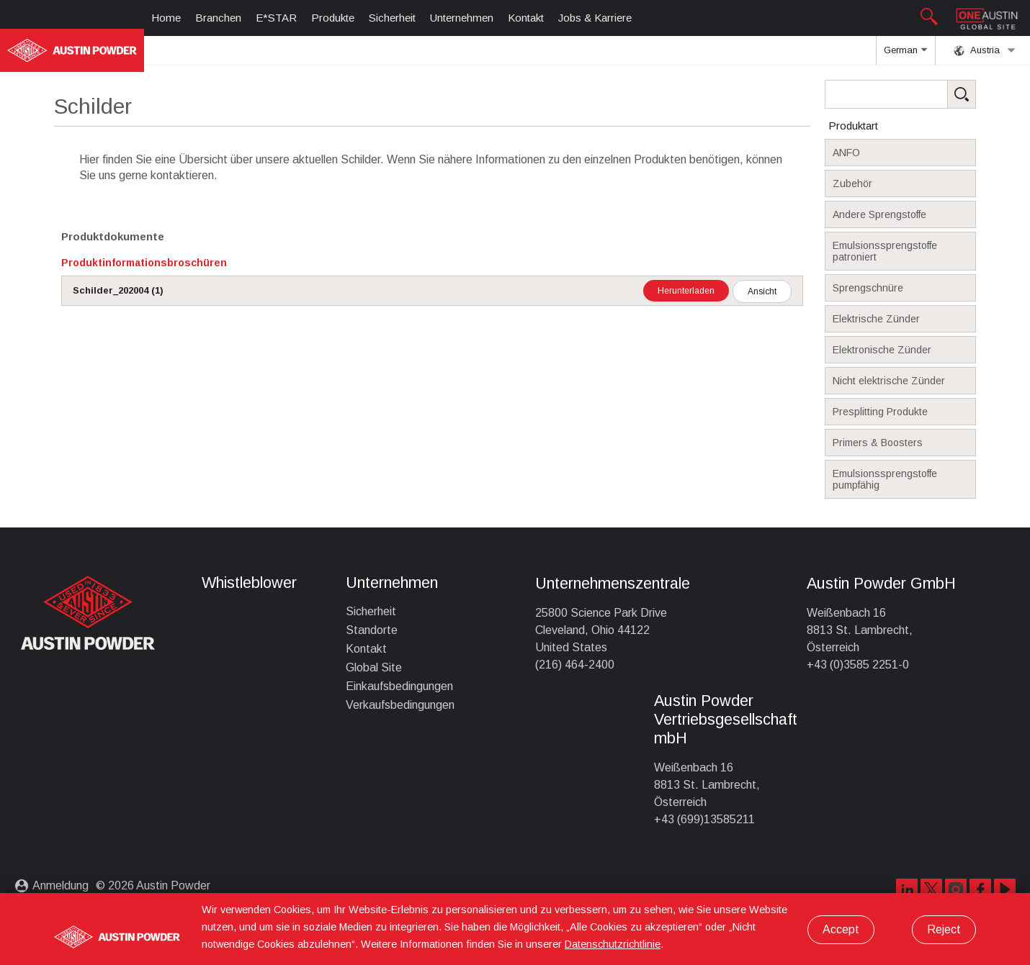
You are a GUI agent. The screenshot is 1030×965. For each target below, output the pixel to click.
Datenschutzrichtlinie (612, 944)
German (905, 55)
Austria (985, 50)
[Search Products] (923, 94)
